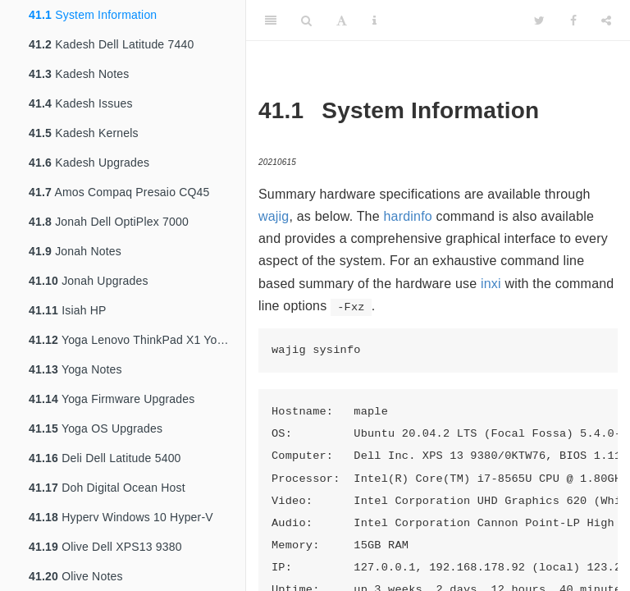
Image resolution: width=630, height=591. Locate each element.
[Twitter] (539, 20)
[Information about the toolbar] (374, 20)
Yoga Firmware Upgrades (112, 398)
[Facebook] (573, 20)
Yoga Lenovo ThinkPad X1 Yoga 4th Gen (137, 339)
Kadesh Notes (79, 73)
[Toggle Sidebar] (271, 20)
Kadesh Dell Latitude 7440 (111, 44)
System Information (93, 14)
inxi (491, 284)
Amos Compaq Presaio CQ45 (119, 192)
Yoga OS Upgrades (95, 428)
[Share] (606, 20)
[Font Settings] (341, 20)
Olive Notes (76, 576)
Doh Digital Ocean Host (107, 487)
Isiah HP (68, 310)
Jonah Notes (75, 251)
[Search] (306, 20)
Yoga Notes (75, 369)
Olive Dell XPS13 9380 (105, 546)
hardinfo (407, 216)
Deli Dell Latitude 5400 (105, 458)
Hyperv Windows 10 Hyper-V (121, 517)
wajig (273, 216)
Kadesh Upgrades (89, 162)
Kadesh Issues (81, 103)
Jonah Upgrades (88, 280)
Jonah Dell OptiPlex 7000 (109, 221)
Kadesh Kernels (84, 133)
